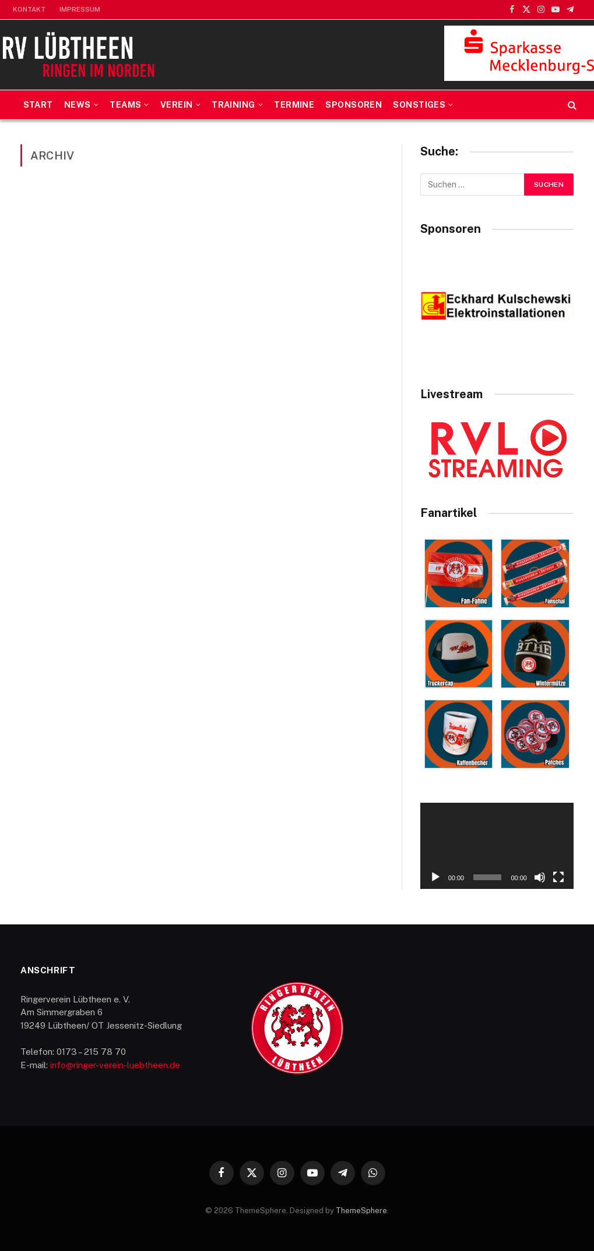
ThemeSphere (361, 1210)
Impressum (79, 9)
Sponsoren (353, 104)
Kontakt (29, 9)
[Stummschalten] (540, 877)
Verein (176, 104)
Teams (125, 104)
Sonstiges (419, 104)
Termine (294, 104)
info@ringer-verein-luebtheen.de (115, 1065)
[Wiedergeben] (435, 877)
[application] (497, 846)
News (77, 104)
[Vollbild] (558, 877)
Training (233, 104)
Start (38, 104)
